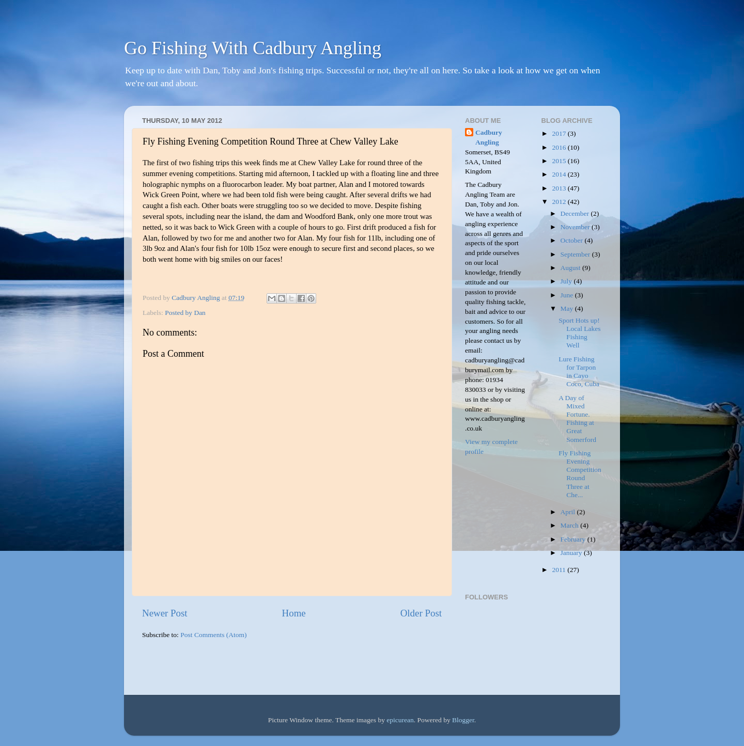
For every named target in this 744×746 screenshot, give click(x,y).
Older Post (421, 613)
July (567, 281)
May (568, 308)
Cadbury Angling (488, 137)
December (576, 213)
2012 (559, 201)
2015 (559, 161)
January (572, 553)
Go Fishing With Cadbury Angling (252, 48)
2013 (559, 188)
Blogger (463, 720)
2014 (559, 174)
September (576, 254)
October (573, 240)
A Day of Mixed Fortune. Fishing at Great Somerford (577, 418)
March (571, 525)
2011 (559, 570)
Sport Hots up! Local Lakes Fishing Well (579, 333)
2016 (559, 147)
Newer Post (165, 613)
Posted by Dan (185, 312)
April (569, 512)
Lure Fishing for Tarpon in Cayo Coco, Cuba (579, 371)
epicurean (399, 720)
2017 (559, 133)
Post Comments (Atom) (213, 635)
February (574, 539)
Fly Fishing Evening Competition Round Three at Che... (580, 474)
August (571, 268)
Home (294, 613)
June (568, 295)
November (576, 227)
